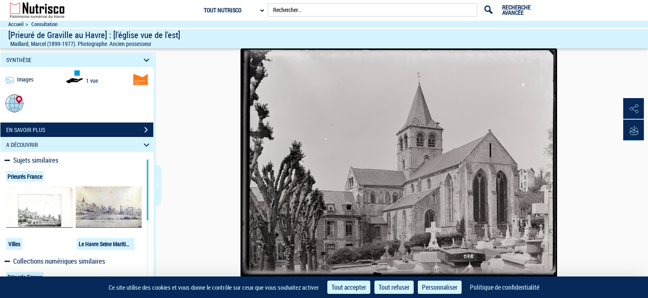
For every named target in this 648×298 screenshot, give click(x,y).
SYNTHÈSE (79, 60)
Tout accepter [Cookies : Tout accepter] (348, 287)
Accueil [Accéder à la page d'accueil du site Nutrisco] (16, 24)
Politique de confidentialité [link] (504, 287)
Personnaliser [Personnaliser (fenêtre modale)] (439, 287)
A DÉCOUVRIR (79, 144)
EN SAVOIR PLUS (79, 130)
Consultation (44, 24)
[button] (14, 103)
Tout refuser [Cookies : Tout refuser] (394, 287)
